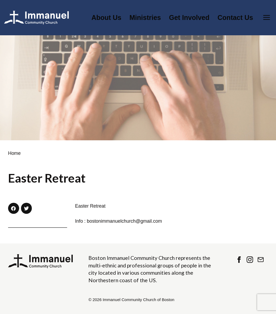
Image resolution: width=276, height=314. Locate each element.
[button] (13, 208)
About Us (106, 17)
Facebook (239, 259)
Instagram (249, 259)
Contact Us (235, 17)
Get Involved (189, 17)
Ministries (145, 17)
